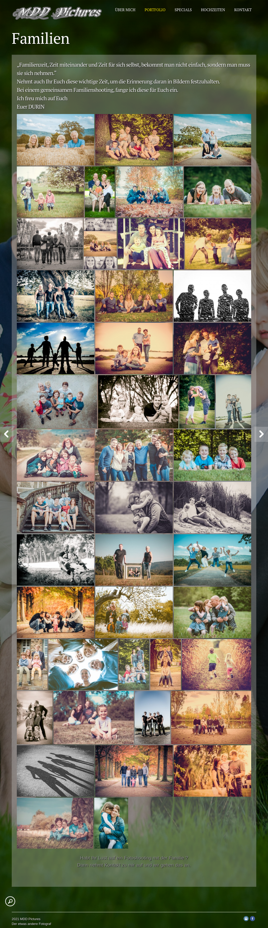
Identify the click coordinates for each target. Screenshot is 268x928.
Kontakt (243, 9)
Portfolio (155, 9)
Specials (183, 9)
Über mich (125, 9)
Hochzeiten (213, 9)
